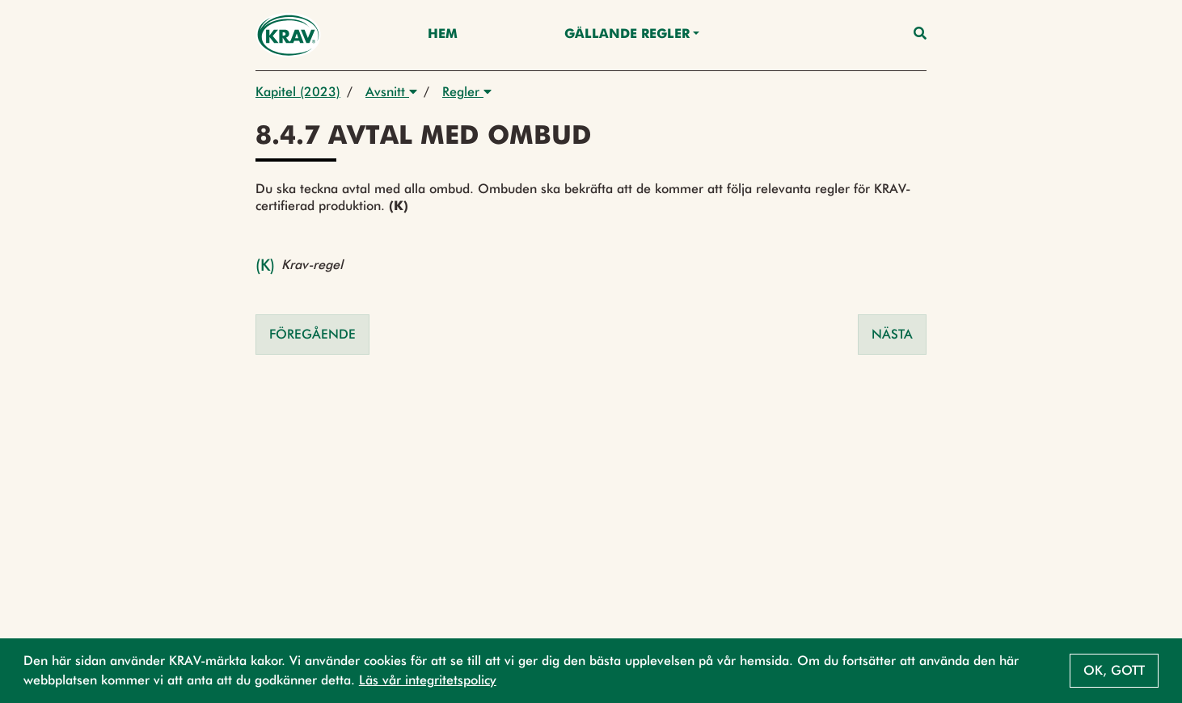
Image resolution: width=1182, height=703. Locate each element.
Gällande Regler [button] (627, 34)
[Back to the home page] (288, 35)
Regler (467, 91)
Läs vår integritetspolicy (427, 680)
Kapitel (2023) (297, 91)
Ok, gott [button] (1114, 670)
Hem (443, 34)
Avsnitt (391, 91)
